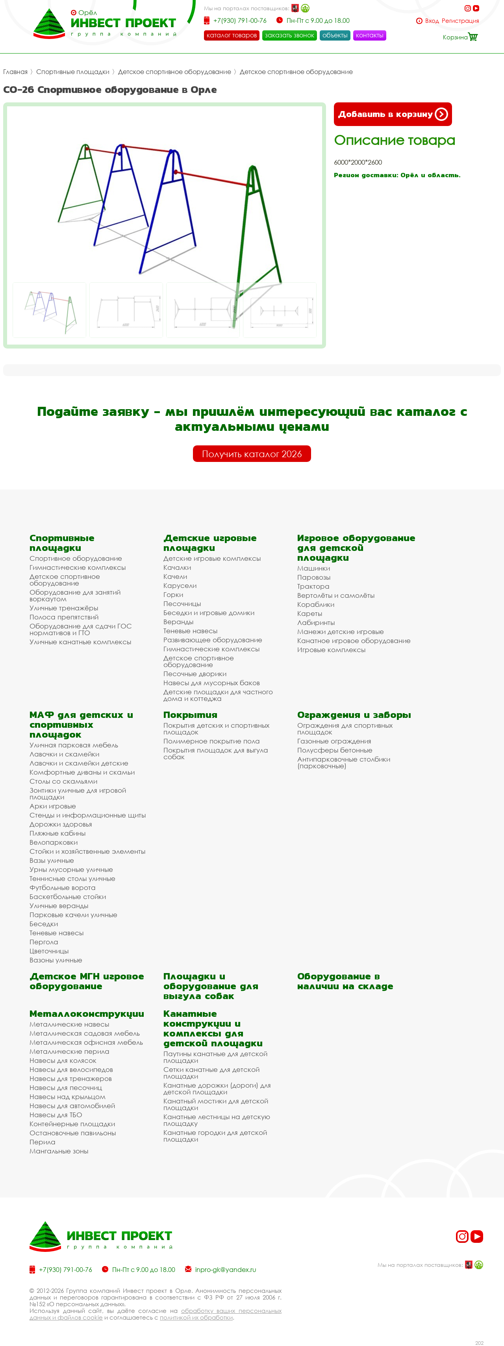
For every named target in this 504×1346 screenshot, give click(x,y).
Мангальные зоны (59, 1151)
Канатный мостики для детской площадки (215, 1104)
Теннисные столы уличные (72, 878)
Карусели (179, 585)
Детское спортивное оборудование (174, 72)
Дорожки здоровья (61, 824)
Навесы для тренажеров (71, 1078)
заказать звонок (289, 35)
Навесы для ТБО (56, 1114)
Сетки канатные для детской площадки (211, 1072)
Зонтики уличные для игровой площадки (78, 793)
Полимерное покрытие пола (211, 741)
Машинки (313, 568)
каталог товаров (232, 35)
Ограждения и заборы (354, 714)
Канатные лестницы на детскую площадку (216, 1120)
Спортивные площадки (72, 72)
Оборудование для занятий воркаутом (75, 595)
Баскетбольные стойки (68, 896)
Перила (43, 1141)
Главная (15, 72)
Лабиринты (316, 622)
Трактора (313, 586)
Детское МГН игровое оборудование (87, 981)
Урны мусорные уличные (71, 869)
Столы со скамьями (63, 781)
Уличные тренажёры (64, 607)
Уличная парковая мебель (74, 745)
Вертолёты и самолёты (335, 595)
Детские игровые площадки (210, 542)
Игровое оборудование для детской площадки (356, 547)
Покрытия (190, 714)
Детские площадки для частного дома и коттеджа (218, 695)
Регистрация (460, 20)
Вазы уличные (52, 860)
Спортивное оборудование (76, 558)
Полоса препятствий (64, 617)
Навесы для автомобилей (72, 1105)
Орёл (87, 13)
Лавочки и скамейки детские (79, 763)
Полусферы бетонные (334, 750)
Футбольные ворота (63, 887)
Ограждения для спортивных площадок (345, 728)
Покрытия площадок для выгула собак (215, 753)
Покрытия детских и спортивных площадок (216, 728)
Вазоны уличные (56, 960)
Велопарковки (54, 842)
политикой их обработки (196, 1317)
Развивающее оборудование (212, 639)
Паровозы (313, 577)
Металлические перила (69, 1051)
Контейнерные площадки (72, 1123)
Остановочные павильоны (73, 1132)
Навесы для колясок (63, 1060)
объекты (335, 35)
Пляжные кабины (57, 833)
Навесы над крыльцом (68, 1096)
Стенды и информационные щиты (88, 815)
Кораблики (315, 604)
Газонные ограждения (334, 741)
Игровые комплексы (331, 649)
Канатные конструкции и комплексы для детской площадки (213, 1028)
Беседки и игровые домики (208, 612)
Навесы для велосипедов (71, 1069)
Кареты (309, 613)
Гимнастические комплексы (78, 567)
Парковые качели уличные (73, 914)
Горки (173, 594)
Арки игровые (53, 806)
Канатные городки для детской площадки (215, 1135)
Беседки (44, 923)
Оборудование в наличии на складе (345, 981)
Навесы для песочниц (66, 1087)
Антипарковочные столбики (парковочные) (343, 762)
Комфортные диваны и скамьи (82, 772)
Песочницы (182, 603)
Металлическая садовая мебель (85, 1033)
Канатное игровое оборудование (354, 640)
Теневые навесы (190, 630)
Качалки (177, 567)
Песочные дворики (194, 673)
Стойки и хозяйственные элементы (87, 851)
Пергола (44, 941)
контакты (370, 35)
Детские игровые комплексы (212, 558)
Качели (175, 576)
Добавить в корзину (393, 114)
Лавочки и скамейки (64, 754)
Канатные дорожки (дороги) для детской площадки (217, 1088)
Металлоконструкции (87, 1013)
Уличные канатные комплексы (80, 641)
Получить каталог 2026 (252, 453)
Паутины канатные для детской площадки (215, 1057)
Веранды (178, 621)
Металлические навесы (69, 1024)
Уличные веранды (59, 905)
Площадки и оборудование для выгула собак (210, 986)
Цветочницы (49, 950)
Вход (432, 20)
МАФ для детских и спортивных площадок (81, 724)
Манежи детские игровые (340, 631)
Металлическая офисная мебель (86, 1042)
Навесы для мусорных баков (211, 682)
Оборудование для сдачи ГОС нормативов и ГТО (81, 629)
